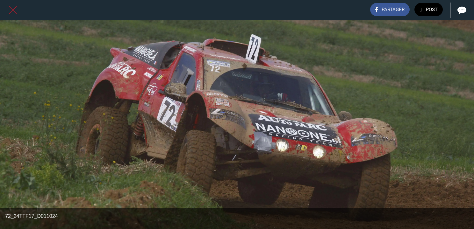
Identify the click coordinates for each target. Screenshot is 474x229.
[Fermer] (13, 10)
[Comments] (461, 10)
